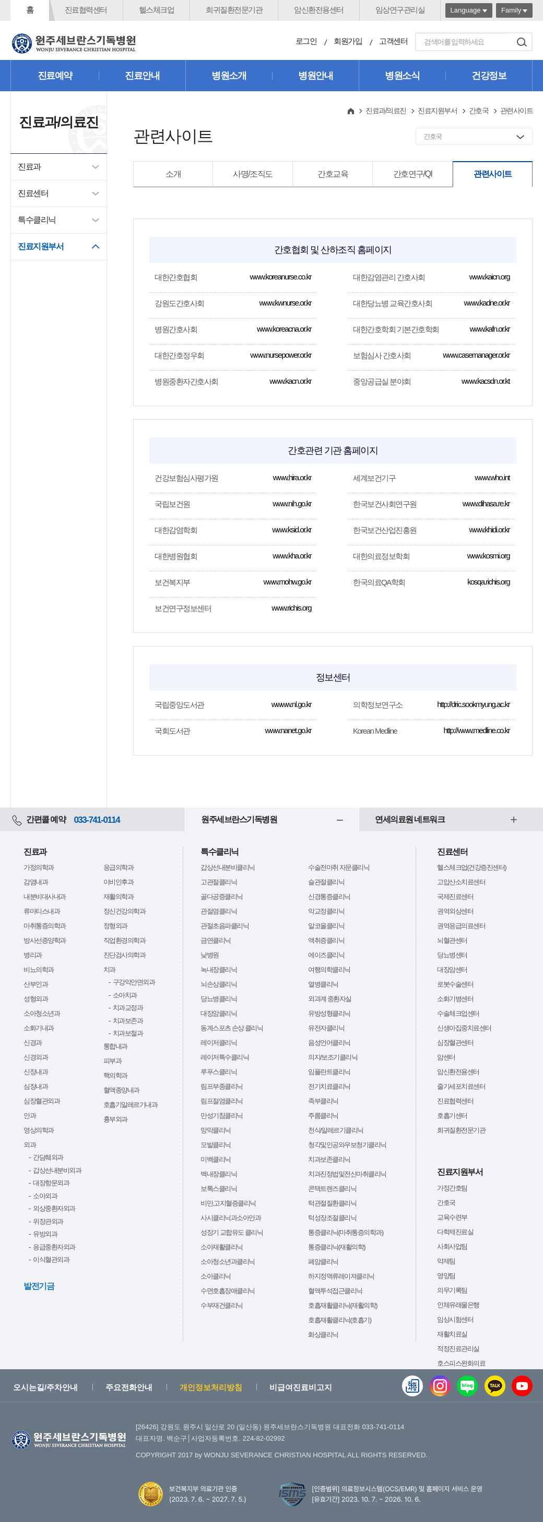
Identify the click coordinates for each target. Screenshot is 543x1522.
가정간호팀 (452, 1188)
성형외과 (35, 999)
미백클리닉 (215, 1159)
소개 (173, 173)
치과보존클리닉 (329, 1159)
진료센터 (33, 193)
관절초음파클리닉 (224, 926)
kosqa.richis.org (488, 581)
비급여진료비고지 (300, 1387)
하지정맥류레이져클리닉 (341, 1276)
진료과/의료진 (385, 110)
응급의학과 (118, 867)
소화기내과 (38, 1028)
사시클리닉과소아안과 (230, 1218)
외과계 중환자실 (329, 999)
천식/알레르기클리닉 (335, 1130)
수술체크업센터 (458, 1013)
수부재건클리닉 (221, 1305)
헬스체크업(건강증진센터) (471, 867)
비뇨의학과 (38, 969)
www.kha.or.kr (292, 555)
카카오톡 (495, 1385)
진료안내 (142, 75)
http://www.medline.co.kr (476, 730)
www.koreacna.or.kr (284, 328)
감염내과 (35, 882)
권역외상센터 (455, 911)
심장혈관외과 (41, 1101)
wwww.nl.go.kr (291, 704)
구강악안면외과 (134, 982)
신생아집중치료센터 (464, 1028)
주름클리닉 (323, 1115)
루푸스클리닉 (218, 1072)
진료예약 (55, 75)
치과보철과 (128, 1033)
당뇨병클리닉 (218, 999)
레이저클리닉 (218, 1042)
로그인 (306, 40)
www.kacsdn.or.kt (486, 380)
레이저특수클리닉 (224, 1057)
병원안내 (315, 75)
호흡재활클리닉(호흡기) (339, 1320)
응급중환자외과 (54, 1247)
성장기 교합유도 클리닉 (231, 1232)
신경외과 (35, 1057)
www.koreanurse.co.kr (280, 276)
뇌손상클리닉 (218, 984)
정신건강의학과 (124, 911)
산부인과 (35, 984)
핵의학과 (115, 1075)
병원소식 (402, 75)
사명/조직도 (252, 173)
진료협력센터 (86, 9)
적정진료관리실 (458, 1349)
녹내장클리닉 (218, 969)
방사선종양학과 (44, 940)
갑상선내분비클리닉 (227, 867)
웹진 (412, 1385)
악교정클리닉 (326, 911)
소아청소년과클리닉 (227, 1261)
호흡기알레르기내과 (130, 1105)
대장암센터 (452, 969)
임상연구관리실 (400, 9)
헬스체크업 (156, 9)
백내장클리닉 (218, 1174)
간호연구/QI (412, 173)
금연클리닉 (215, 940)
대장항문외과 (51, 1183)
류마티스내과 (41, 911)
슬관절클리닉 (326, 882)
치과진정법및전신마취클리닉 (347, 1174)
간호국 (479, 110)
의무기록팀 (452, 1290)
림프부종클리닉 (221, 1086)
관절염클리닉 (218, 911)
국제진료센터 (455, 896)
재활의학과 (118, 896)
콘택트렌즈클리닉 (332, 1188)
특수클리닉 (37, 219)
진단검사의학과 (124, 955)
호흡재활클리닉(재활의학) (342, 1305)
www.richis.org (291, 607)
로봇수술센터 (455, 984)
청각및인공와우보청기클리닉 (347, 1145)
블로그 (467, 1385)
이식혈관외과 (51, 1259)
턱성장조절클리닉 (332, 1218)
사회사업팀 (452, 1246)
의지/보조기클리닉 (332, 1057)
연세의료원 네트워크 (409, 819)
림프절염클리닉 (221, 1101)
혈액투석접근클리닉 (335, 1291)
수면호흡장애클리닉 (227, 1291)
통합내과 (115, 1046)
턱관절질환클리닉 (332, 1203)
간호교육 (332, 173)
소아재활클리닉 (221, 1247)
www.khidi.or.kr (489, 529)
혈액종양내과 (121, 1090)
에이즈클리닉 (326, 955)
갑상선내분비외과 (57, 1170)
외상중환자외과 (54, 1208)
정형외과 (115, 926)
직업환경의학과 (124, 940)
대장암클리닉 (218, 1013)
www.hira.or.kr (292, 477)
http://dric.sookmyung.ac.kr (473, 704)
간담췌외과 (48, 1157)
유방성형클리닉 (329, 1013)
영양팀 (446, 1276)
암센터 (446, 1057)
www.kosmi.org (488, 555)
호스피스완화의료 (461, 1363)
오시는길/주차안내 (45, 1387)
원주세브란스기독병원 (239, 819)
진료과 (29, 166)
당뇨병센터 (452, 955)
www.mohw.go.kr (287, 581)
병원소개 (228, 75)
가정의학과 (38, 867)
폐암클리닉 (323, 1261)
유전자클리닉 (326, 1028)
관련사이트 (493, 173)
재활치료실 (452, 1334)
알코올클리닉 (326, 926)
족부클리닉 (323, 1101)
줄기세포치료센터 (461, 1086)
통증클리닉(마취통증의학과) (345, 1232)
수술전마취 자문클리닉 (338, 867)
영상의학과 (38, 1130)
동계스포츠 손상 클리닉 (231, 1028)
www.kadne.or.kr (487, 302)
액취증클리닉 (326, 940)
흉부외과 (115, 1119)
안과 (29, 1115)
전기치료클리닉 (329, 1086)
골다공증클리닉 (221, 896)
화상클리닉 (323, 1334)
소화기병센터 (455, 999)
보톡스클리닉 (218, 1188)
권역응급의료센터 (461, 926)
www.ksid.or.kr (291, 529)
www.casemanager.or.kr (476, 354)
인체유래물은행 (458, 1305)
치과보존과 (128, 1021)
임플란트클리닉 (329, 1072)
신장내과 (35, 1072)
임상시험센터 (455, 1319)
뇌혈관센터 (452, 940)
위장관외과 (48, 1221)
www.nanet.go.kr (288, 730)
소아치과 (125, 995)
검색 (522, 41)
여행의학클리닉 (329, 969)
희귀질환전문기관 (234, 9)
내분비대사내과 (44, 896)
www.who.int (492, 477)
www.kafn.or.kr (489, 328)
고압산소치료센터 (461, 882)
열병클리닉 (323, 984)
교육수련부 (452, 1217)
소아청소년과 (41, 1013)
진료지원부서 (40, 246)
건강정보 (488, 75)
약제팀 (446, 1261)
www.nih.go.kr (292, 503)
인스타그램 (440, 1385)
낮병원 (209, 955)
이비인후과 (118, 882)
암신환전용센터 (319, 9)
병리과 (32, 955)
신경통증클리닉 (329, 896)
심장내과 (35, 1086)
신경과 (32, 1042)
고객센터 (393, 40)
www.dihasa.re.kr (486, 503)
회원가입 (348, 40)
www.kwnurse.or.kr (285, 302)
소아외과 (45, 1196)
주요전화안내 (128, 1387)
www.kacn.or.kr (290, 380)
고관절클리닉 (218, 882)
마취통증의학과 (44, 926)
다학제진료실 (455, 1232)
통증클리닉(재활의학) (336, 1247)
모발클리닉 (215, 1145)
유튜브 (522, 1385)
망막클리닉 (215, 1130)
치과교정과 (128, 1008)
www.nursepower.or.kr (280, 354)
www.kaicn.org (489, 276)
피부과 (112, 1061)
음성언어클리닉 (329, 1042)
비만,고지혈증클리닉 (228, 1203)
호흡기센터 (452, 1115)
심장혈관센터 (455, 1042)
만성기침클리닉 (221, 1115)
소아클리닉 (215, 1276)
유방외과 (45, 1234)
